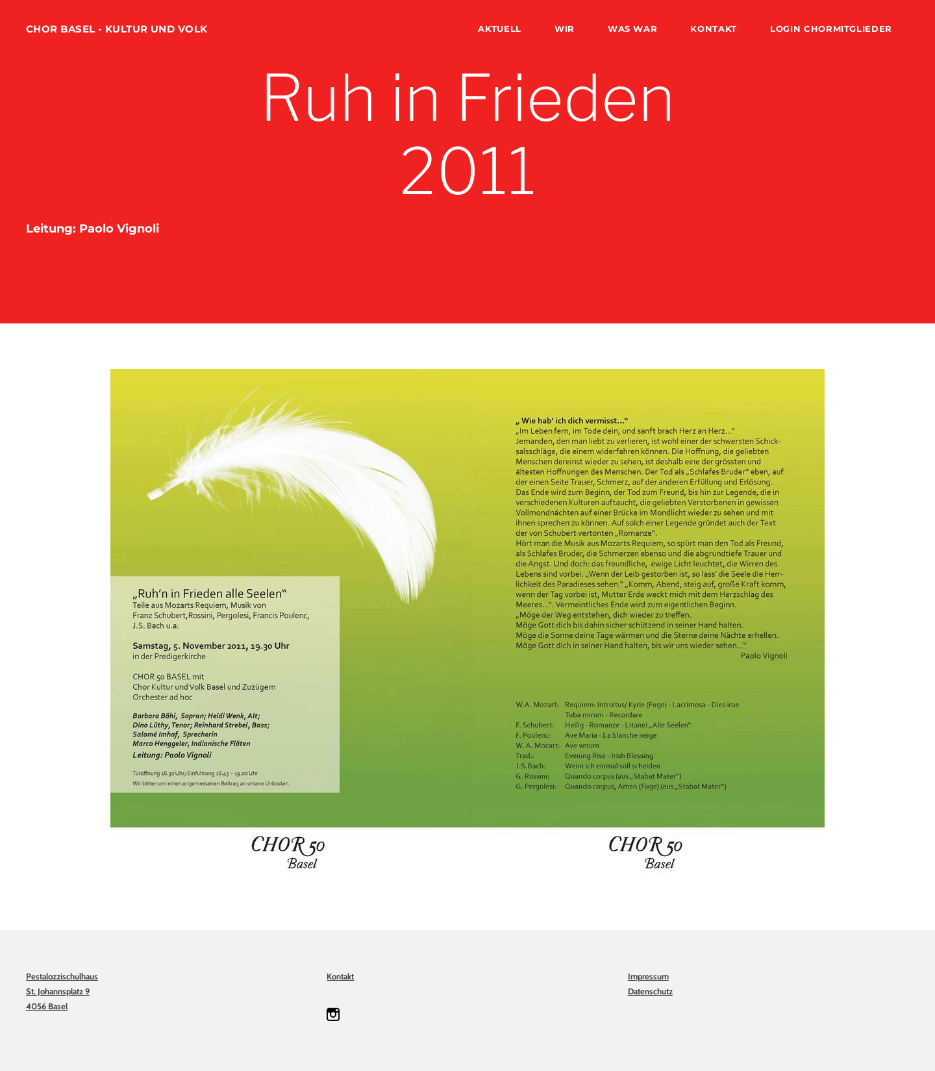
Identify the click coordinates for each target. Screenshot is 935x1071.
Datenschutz (650, 991)
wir (565, 28)
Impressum (648, 976)
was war (633, 28)
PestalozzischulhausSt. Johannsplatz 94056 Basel (62, 991)
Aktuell (499, 28)
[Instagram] (333, 1014)
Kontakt (713, 28)
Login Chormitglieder (831, 28)
